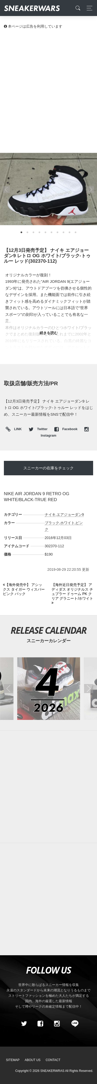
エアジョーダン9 (70, 514)
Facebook (66, 429)
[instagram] (56, 1023)
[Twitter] (23, 1023)
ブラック (52, 523)
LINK (17, 429)
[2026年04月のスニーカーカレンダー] (48, 688)
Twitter (38, 429)
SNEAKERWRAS (52, 1071)
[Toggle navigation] (88, 8)
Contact (53, 1060)
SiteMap (13, 1060)
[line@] (73, 1023)
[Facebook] (40, 1023)
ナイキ (50, 514)
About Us (33, 1060)
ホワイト (67, 523)
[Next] (72, 594)
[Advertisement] (48, 84)
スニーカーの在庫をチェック (48, 468)
